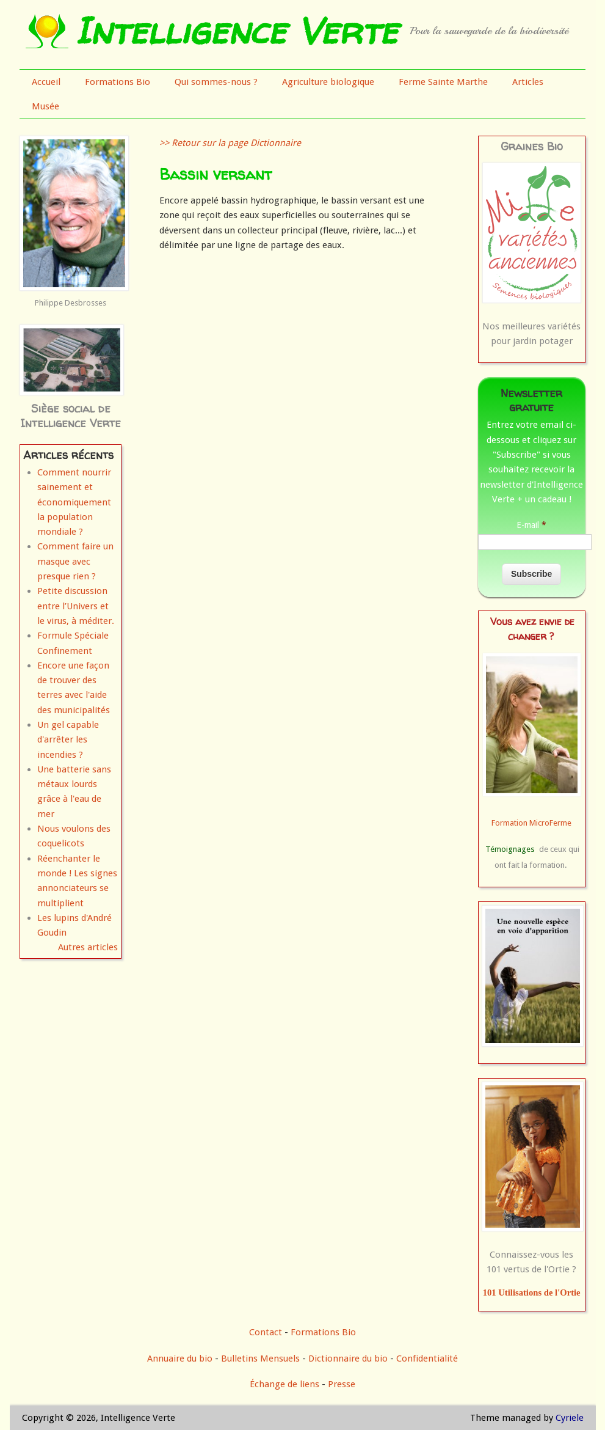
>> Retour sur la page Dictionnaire (230, 143)
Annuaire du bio (179, 1358)
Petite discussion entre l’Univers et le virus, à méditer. (75, 605)
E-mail (531, 525)
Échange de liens (286, 1384)
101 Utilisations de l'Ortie (532, 1292)
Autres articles (88, 947)
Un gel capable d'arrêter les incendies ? (68, 739)
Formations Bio (117, 81)
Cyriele (570, 1417)
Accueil (46, 81)
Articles (527, 81)
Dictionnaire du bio (348, 1358)
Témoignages (510, 849)
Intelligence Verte (235, 31)
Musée (45, 106)
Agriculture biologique (328, 81)
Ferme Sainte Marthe (443, 81)
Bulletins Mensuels (260, 1358)
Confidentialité (427, 1358)
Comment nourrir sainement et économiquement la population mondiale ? (74, 502)
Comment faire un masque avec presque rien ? (75, 561)
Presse (341, 1384)
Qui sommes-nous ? (216, 81)
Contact (265, 1332)
